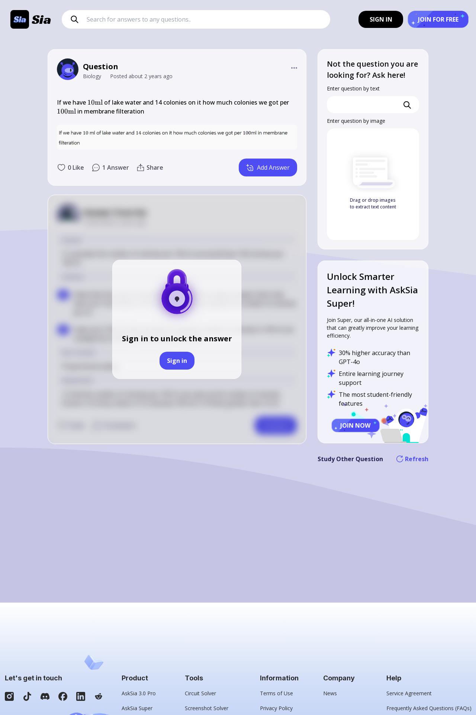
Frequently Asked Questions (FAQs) (429, 708)
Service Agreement (409, 693)
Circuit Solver (200, 693)
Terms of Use (276, 693)
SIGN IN (381, 19)
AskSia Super (137, 708)
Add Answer (268, 167)
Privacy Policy (276, 708)
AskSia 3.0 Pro (139, 693)
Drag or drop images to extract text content (373, 203)
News (330, 693)
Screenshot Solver (206, 708)
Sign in (177, 361)
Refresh (412, 459)
